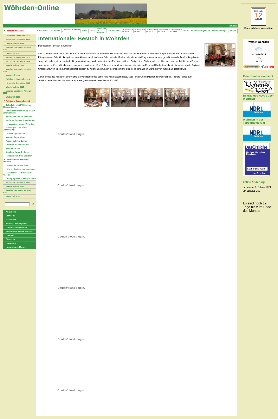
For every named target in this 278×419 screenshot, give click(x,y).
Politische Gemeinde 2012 (16, 57)
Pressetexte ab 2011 (13, 31)
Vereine (233, 31)
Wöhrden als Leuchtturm (16, 145)
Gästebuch (9, 220)
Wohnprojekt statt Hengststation (19, 179)
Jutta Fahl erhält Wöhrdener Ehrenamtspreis (17, 106)
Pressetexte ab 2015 (152, 31)
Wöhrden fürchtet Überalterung (18, 120)
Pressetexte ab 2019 (164, 31)
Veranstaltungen (219, 31)
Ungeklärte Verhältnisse (15, 165)
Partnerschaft (114, 31)
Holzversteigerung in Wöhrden (18, 124)
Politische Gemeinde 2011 (16, 36)
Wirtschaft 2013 (11, 97)
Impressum (9, 243)
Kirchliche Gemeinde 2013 (16, 83)
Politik (186, 31)
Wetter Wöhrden (258, 42)
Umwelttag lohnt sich (14, 134)
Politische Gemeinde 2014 (16, 101)
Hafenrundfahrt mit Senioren (17, 156)
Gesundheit (55, 31)
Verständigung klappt (14, 137)
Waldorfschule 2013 (13, 87)
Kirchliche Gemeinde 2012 (16, 61)
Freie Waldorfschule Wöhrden (18, 231)
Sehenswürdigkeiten (200, 31)
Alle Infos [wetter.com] (267, 66)
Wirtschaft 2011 (11, 54)
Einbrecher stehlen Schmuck (17, 117)
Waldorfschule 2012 (13, 65)
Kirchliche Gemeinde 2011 (16, 40)
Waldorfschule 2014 (13, 186)
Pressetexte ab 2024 (176, 31)
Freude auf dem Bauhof (15, 141)
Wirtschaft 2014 (11, 196)
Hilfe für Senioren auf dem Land (19, 169)
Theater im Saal (11, 148)
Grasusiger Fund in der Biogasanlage (15, 129)
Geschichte (42, 31)
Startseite (9, 216)
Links (92, 31)
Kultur (85, 31)
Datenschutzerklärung (14, 247)
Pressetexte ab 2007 (140, 31)
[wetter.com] (251, 67)
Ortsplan (8, 235)
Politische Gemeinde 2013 (16, 79)
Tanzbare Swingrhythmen (16, 152)
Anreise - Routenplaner (15, 224)
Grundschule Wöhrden (15, 228)
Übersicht (9, 239)
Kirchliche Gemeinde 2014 (16, 182)
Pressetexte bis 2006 (127, 31)
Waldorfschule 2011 (13, 44)
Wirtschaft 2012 (11, 75)
